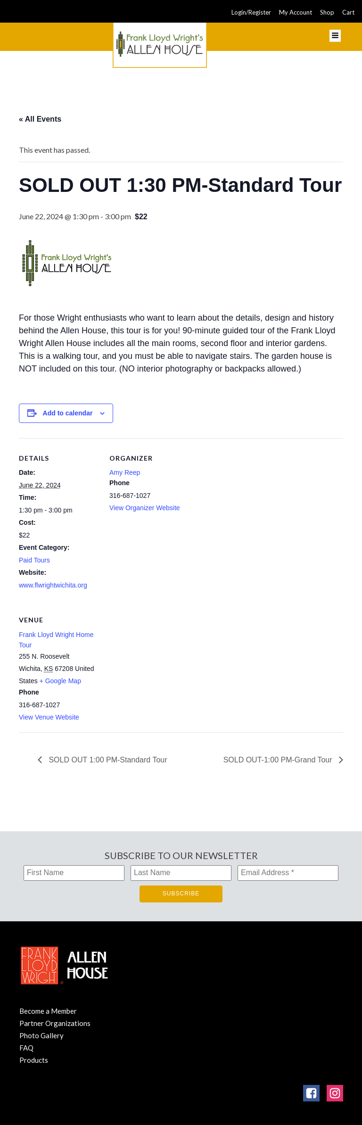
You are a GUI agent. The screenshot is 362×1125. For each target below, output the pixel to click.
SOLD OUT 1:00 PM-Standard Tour (107, 760)
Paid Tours (34, 560)
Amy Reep (124, 472)
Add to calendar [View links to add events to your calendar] (68, 413)
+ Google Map (60, 681)
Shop (327, 12)
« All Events (40, 119)
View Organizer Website (144, 508)
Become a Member (48, 1011)
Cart (348, 12)
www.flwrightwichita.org (53, 585)
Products (33, 1060)
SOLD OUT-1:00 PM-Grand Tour (278, 760)
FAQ (26, 1047)
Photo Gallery (41, 1035)
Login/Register (251, 12)
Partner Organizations (54, 1023)
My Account (295, 12)
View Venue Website (49, 717)
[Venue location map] (159, 664)
